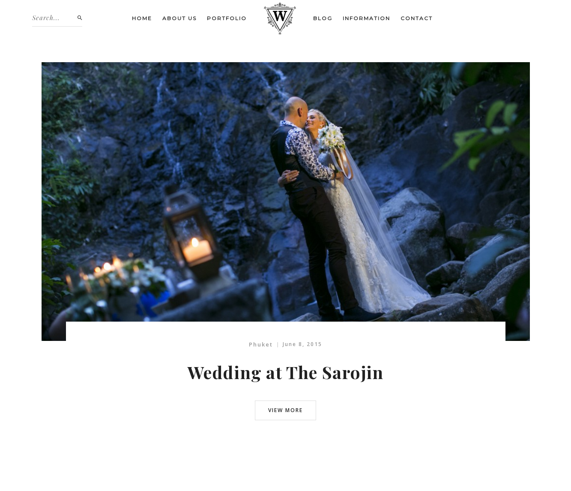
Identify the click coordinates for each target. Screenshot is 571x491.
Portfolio (227, 18)
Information (366, 18)
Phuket (261, 344)
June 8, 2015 (302, 344)
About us (179, 18)
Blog (322, 18)
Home (142, 18)
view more (285, 410)
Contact (417, 18)
